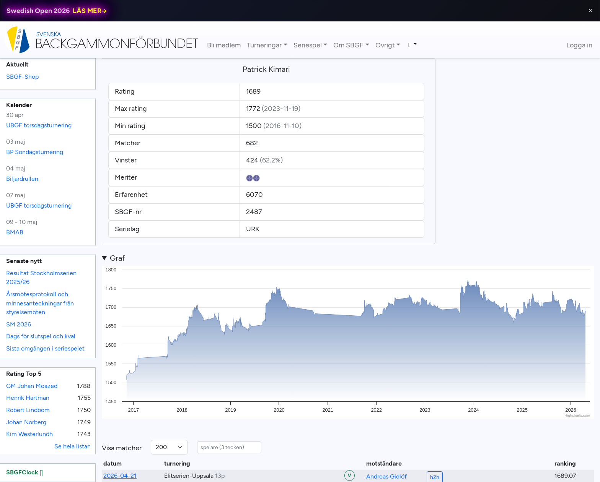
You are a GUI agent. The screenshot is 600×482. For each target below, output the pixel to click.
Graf (117, 258)
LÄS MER (90, 10)
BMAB (14, 232)
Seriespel (307, 45)
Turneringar (264, 45)
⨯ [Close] (590, 10)
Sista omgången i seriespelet (45, 348)
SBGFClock (24, 472)
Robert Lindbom (28, 410)
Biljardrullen (22, 178)
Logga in (579, 45)
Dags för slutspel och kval (40, 336)
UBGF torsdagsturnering (39, 125)
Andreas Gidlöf (386, 476)
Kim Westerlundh (29, 434)
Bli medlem (224, 45)
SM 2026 (18, 324)
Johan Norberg (26, 422)
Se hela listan (72, 446)
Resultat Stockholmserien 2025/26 (41, 277)
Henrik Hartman (27, 397)
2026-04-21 (120, 475)
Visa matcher (122, 448)
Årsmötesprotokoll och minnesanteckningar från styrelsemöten (40, 303)
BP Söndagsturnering (34, 152)
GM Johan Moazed (31, 385)
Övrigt (385, 45)
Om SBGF (348, 45)
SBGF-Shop (22, 76)
